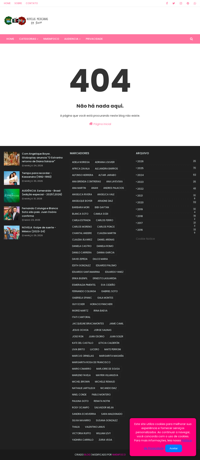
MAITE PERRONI (112, 349)
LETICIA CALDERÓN (108, 343)
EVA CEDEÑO (108, 284)
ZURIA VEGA (105, 439)
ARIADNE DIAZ (105, 201)
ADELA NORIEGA (81, 162)
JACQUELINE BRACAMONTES (88, 323)
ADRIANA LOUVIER (105, 162)
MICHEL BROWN (81, 381)
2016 (166, 230)
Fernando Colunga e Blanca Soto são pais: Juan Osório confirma (40, 212)
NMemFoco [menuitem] (51, 39)
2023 (166, 182)
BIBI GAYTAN (102, 207)
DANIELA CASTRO (81, 246)
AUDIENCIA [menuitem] (71, 39)
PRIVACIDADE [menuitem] (94, 39)
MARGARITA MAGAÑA (111, 355)
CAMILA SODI (101, 213)
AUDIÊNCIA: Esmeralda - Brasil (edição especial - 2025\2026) (42, 192)
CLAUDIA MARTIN (106, 233)
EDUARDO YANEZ (114, 272)
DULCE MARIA (100, 259)
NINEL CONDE (79, 394)
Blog (87, 454)
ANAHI (94, 188)
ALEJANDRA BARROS (106, 168)
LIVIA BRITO (78, 349)
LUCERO (94, 349)
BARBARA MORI (80, 207)
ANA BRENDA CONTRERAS (86, 181)
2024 (166, 175)
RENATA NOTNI (102, 401)
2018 (166, 216)
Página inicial (100, 124)
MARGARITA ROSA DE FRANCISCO (91, 362)
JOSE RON (77, 336)
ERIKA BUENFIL (80, 278)
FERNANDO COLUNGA (84, 291)
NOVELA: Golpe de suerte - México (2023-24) (39, 229)
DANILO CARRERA (82, 252)
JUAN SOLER (116, 336)
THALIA (76, 426)
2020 (166, 202)
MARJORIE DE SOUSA (108, 368)
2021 (166, 196)
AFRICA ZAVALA (81, 168)
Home (7, 3)
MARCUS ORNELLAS (83, 355)
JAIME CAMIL (116, 323)
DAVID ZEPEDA (80, 259)
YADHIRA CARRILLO (82, 439)
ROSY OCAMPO (80, 407)
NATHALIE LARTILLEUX (83, 388)
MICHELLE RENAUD (105, 381)
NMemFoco (119, 454)
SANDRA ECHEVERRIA (84, 414)
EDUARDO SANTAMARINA (86, 272)
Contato (32, 3)
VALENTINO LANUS (95, 426)
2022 (166, 189)
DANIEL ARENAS (105, 239)
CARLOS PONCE (106, 226)
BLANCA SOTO (80, 213)
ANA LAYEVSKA (114, 181)
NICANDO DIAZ (108, 388)
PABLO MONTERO (101, 394)
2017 (166, 223)
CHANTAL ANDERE (82, 233)
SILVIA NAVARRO (81, 420)
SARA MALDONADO (111, 414)
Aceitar (174, 448)
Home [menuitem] (10, 39)
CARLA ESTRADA (81, 220)
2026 (166, 161)
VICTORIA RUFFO (81, 433)
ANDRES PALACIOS (113, 188)
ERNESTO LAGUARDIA (104, 278)
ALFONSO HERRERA (82, 175)
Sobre (18, 3)
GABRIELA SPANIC (82, 297)
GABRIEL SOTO (109, 291)
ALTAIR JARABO (107, 175)
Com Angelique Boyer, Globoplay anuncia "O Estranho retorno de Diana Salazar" (42, 157)
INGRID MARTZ (80, 310)
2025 (166, 168)
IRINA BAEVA (100, 310)
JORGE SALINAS (103, 330)
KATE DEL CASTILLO (82, 343)
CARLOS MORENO (82, 226)
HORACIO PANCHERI (101, 304)
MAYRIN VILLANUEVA (107, 375)
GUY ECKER (78, 304)
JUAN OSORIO (96, 336)
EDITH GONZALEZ (81, 265)
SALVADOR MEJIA (104, 407)
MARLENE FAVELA (81, 375)
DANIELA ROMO (105, 246)
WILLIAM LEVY (103, 433)
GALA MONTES (105, 297)
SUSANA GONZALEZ (107, 420)
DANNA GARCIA (105, 252)
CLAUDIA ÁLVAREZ (82, 239)
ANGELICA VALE (105, 194)
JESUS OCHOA (80, 330)
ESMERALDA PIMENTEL (84, 284)
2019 (166, 209)
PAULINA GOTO (80, 401)
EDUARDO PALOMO (106, 265)
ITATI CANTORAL (81, 317)
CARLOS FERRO (104, 220)
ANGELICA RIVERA (82, 194)
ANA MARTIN (79, 188)
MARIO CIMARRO (81, 368)
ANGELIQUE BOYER (82, 201)
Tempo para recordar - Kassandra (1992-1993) (37, 175)
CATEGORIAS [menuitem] (27, 39)
